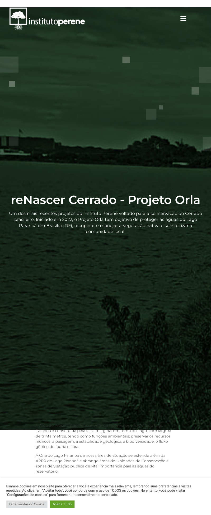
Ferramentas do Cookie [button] (27, 504)
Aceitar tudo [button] (62, 504)
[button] (139, 19)
